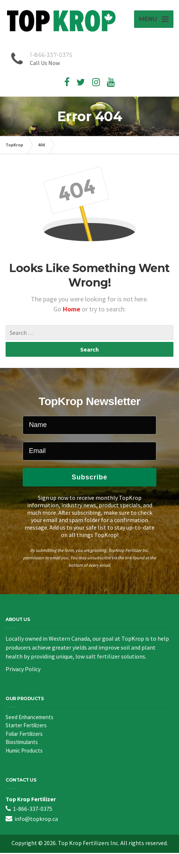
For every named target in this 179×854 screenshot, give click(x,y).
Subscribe (89, 478)
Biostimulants (22, 743)
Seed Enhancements (29, 718)
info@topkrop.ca (36, 820)
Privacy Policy (23, 670)
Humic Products (24, 751)
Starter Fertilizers (26, 726)
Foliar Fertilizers (24, 734)
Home (72, 310)
